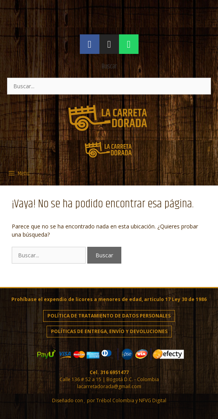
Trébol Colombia (115, 400)
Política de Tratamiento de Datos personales (109, 315)
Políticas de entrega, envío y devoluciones (109, 331)
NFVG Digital (152, 400)
